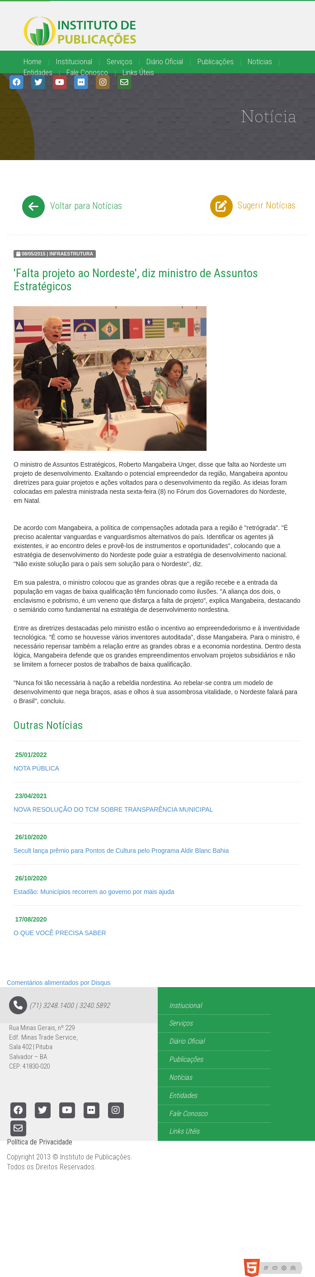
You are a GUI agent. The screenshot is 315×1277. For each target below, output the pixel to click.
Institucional (74, 61)
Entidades (38, 72)
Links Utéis (184, 1131)
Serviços (119, 61)
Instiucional (185, 1005)
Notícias (260, 61)
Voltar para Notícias (70, 206)
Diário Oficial (164, 61)
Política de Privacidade (39, 1142)
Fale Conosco (87, 72)
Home (33, 61)
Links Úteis (138, 72)
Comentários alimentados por (59, 982)
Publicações (215, 61)
